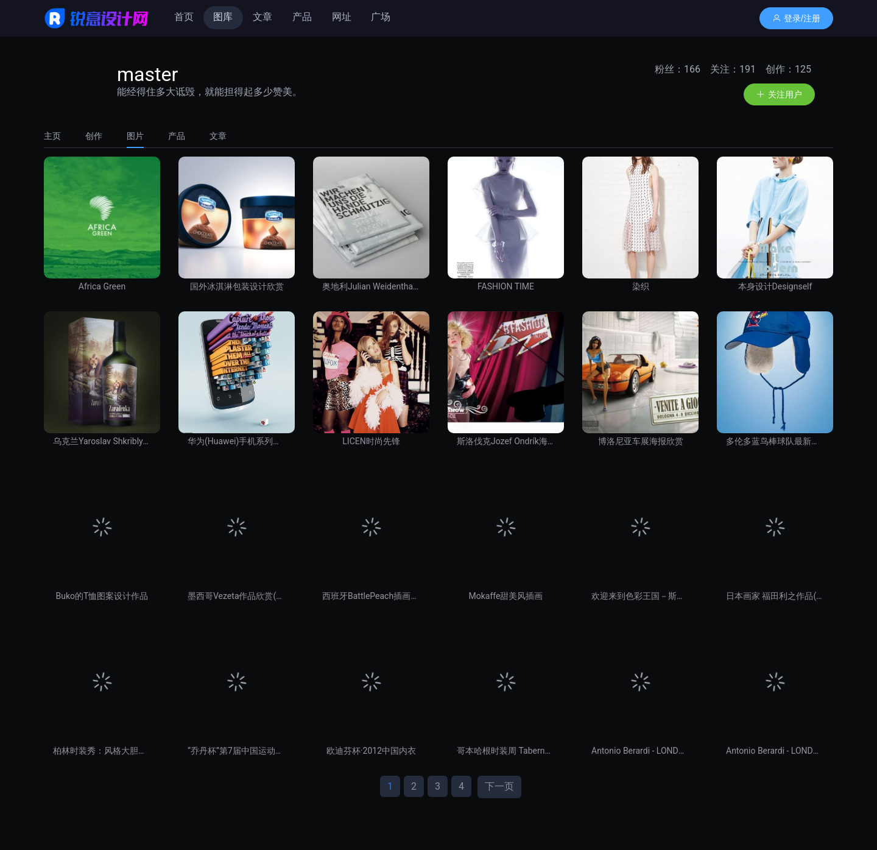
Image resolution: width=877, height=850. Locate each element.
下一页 (499, 786)
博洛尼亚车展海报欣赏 (640, 441)
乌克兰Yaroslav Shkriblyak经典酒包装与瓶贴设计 (102, 441)
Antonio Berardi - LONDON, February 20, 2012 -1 (775, 751)
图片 (135, 136)
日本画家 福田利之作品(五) (775, 596)
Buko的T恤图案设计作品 (102, 596)
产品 (302, 17)
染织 (640, 286)
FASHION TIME (505, 286)
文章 (262, 17)
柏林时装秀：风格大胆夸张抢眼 (102, 751)
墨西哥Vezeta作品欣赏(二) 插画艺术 (237, 596)
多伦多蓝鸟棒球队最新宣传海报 (775, 441)
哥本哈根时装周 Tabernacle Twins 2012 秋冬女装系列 (506, 751)
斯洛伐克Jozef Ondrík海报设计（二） (506, 441)
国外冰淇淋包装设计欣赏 (237, 286)
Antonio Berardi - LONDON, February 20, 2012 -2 (640, 751)
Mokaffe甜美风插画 (506, 596)
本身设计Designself (775, 286)
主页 (52, 136)
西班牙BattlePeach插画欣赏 (371, 596)
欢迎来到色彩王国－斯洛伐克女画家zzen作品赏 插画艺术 (640, 596)
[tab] (58, 136)
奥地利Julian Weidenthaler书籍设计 (371, 286)
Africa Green (102, 286)
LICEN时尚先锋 (371, 441)
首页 (184, 17)
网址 (341, 17)
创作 (93, 136)
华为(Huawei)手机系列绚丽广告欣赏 (237, 441)
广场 (380, 17)
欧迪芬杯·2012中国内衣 (371, 751)
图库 (223, 17)
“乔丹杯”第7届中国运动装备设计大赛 (237, 751)
